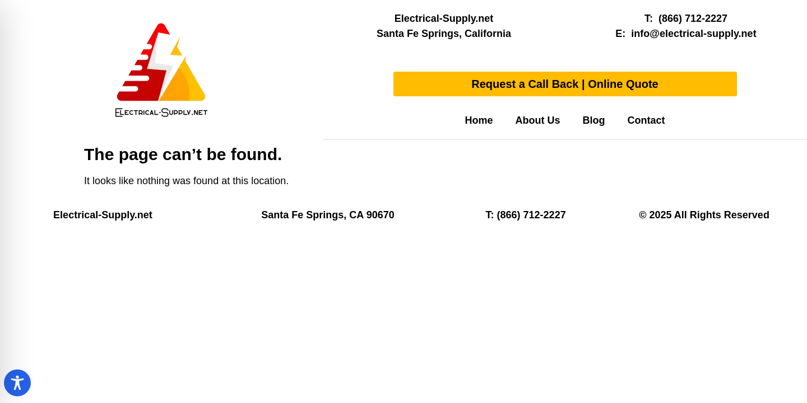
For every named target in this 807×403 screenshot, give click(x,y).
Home (479, 120)
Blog (594, 120)
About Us (538, 120)
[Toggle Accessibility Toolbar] (17, 382)
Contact (646, 120)
